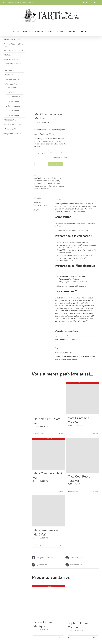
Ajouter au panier (56, 164)
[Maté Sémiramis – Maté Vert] (48, 510)
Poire (41, 188)
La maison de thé (50, 178)
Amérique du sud (40, 183)
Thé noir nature (13, 101)
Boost (59, 183)
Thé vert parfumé (13, 115)
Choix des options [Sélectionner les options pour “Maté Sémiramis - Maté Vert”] (39, 545)
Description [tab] (38, 198)
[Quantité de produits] (40, 164)
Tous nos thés (11, 84)
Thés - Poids (40, 153)
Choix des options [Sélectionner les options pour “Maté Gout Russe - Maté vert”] (73, 491)
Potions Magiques (13, 79)
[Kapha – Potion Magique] (82, 602)
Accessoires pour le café (14, 50)
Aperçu (96, 491)
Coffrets (8, 55)
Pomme (46, 188)
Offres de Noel (10, 120)
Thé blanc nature (13, 92)
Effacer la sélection (60, 158)
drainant (52, 186)
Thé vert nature (13, 111)
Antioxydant (52, 183)
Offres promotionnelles (13, 124)
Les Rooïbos (10, 75)
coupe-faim (38, 186)
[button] (86, 31)
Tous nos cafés (10, 129)
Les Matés (60, 178)
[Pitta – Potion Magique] (48, 601)
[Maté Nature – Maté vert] (48, 398)
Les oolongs (12, 88)
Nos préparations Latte (12, 134)
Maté (36, 188)
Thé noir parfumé (13, 106)
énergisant (59, 186)
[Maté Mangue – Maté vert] (48, 454)
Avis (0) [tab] (36, 210)
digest (45, 186)
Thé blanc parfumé (14, 97)
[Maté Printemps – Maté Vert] (82, 398)
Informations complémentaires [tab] (40, 204)
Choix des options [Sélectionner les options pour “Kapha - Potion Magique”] (73, 638)
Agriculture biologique (51, 181)
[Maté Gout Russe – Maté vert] (82, 455)
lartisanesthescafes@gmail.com (25, 2)
